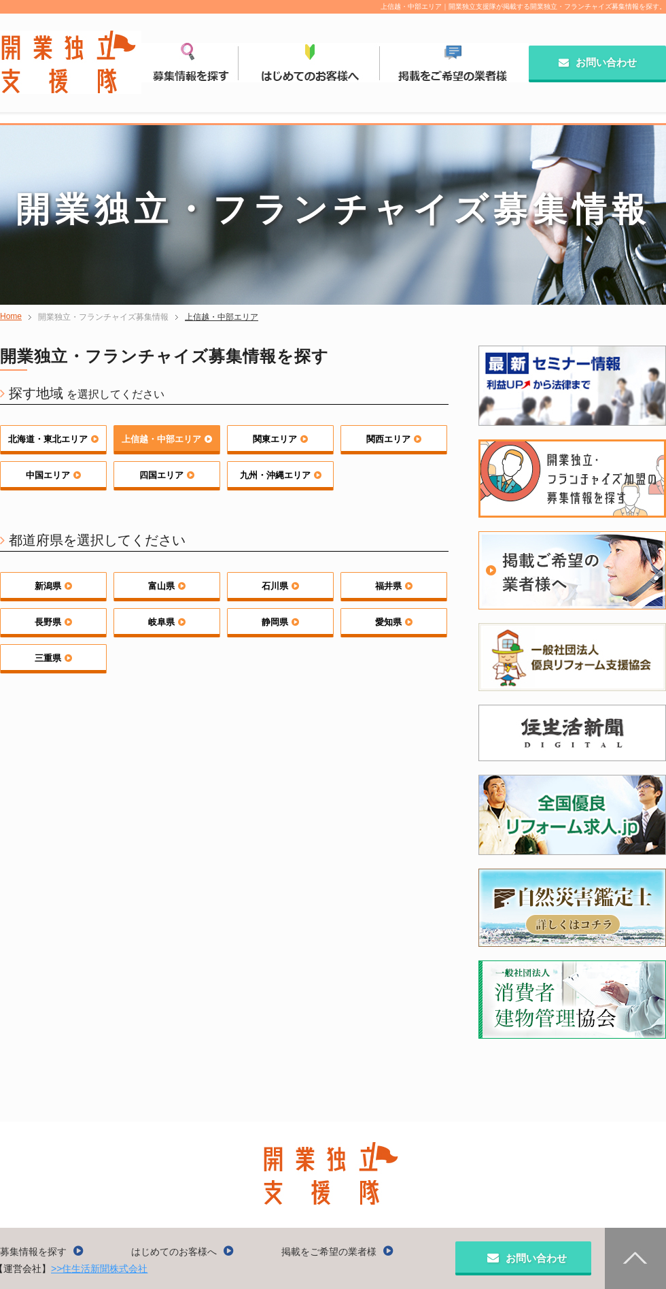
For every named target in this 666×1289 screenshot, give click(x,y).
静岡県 (280, 622)
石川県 (280, 586)
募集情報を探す (42, 1251)
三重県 (53, 658)
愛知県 (394, 622)
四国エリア (166, 475)
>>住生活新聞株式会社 (99, 1268)
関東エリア (280, 439)
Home (11, 316)
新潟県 (53, 586)
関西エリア (393, 439)
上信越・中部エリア (221, 317)
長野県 (53, 622)
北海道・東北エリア (53, 439)
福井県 (394, 586)
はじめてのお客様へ (182, 1251)
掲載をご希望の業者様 (337, 1251)
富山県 (167, 586)
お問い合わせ (598, 62)
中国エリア (53, 475)
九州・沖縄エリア (280, 475)
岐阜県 (167, 622)
